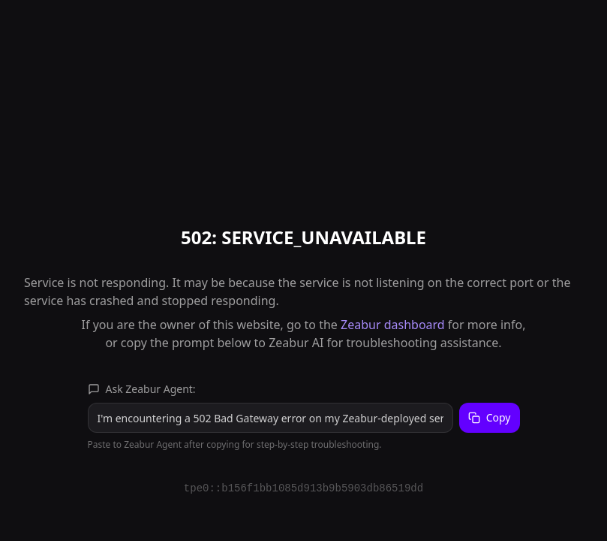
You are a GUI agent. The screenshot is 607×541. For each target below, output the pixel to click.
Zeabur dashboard (393, 324)
